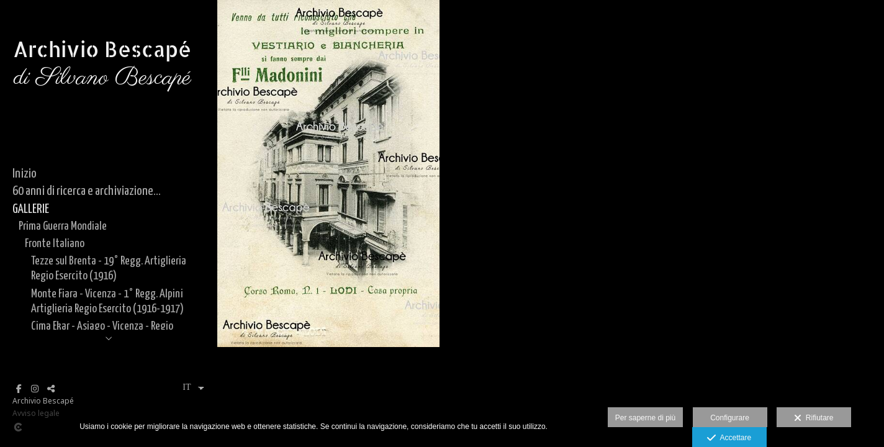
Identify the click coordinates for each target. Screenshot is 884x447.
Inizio (24, 174)
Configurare (729, 417)
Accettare (729, 438)
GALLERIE (30, 209)
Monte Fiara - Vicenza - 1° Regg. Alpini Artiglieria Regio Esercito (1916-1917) (107, 301)
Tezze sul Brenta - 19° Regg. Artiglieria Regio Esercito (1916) (108, 268)
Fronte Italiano (54, 244)
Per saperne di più (645, 417)
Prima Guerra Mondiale (63, 226)
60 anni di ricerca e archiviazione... (86, 191)
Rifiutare (813, 418)
